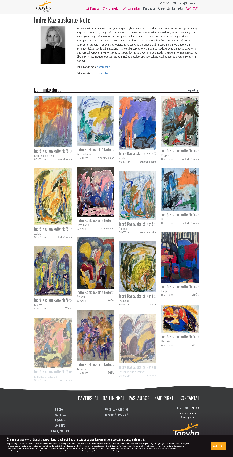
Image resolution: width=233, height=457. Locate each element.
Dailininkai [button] (131, 8)
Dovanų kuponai (60, 432)
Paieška (92, 8)
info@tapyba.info (189, 3)
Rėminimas (60, 426)
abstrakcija (103, 67)
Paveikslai (88, 398)
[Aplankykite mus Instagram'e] (197, 409)
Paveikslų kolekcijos (116, 410)
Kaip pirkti (164, 8)
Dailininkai (113, 398)
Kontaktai (177, 8)
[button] (70, 152)
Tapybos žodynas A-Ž (116, 415)
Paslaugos (149, 8)
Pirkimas (60, 410)
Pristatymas (60, 415)
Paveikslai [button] (111, 8)
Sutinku (218, 446)
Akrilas (105, 74)
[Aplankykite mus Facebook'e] (193, 409)
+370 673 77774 (168, 3)
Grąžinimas (60, 421)
